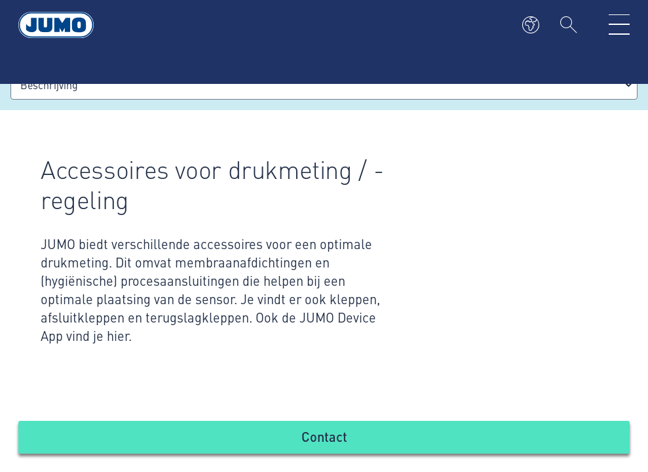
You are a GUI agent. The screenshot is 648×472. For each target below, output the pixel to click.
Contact (324, 436)
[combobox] (324, 85)
